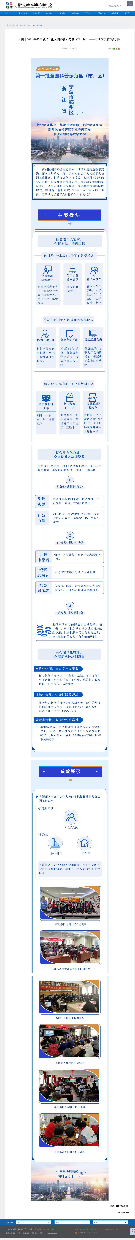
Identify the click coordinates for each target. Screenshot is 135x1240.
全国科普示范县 (31, 25)
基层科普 (22, 25)
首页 (17, 25)
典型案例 (39, 25)
